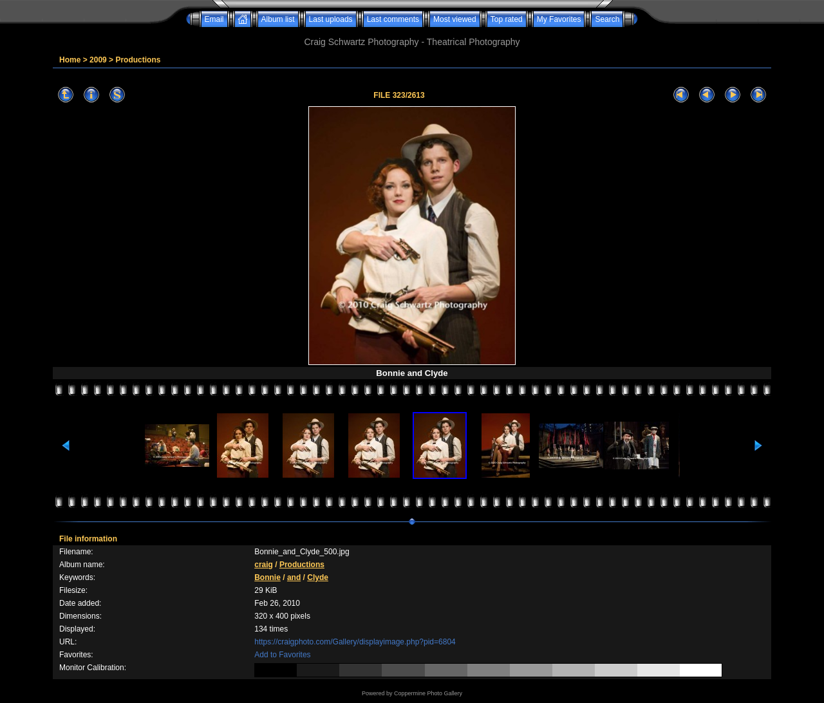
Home (69, 59)
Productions (137, 59)
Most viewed (454, 19)
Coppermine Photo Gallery (428, 693)
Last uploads (331, 19)
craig (263, 564)
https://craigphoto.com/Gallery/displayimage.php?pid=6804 (355, 641)
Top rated (507, 19)
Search (607, 19)
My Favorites (559, 19)
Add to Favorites (282, 654)
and (294, 577)
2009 (98, 59)
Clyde (317, 577)
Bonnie (267, 577)
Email (214, 19)
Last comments (393, 19)
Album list (278, 19)
